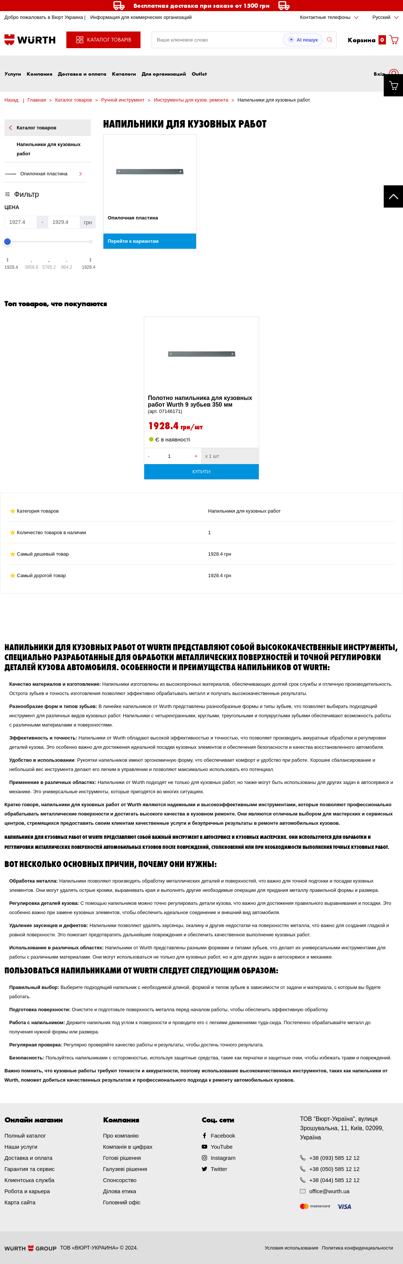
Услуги (12, 73)
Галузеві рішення (125, 1169)
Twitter (219, 1169)
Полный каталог (25, 1135)
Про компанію (121, 1135)
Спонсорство (119, 1180)
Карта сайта (20, 1202)
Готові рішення (122, 1158)
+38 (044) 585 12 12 (334, 1180)
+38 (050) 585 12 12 (334, 1169)
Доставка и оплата (82, 73)
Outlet (199, 73)
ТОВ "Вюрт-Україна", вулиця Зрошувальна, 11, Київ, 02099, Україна (342, 1128)
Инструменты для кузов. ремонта (191, 100)
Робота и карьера (27, 1191)
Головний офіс (122, 1202)
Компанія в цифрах (127, 1147)
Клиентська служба (29, 1180)
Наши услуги (20, 1147)
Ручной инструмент (123, 100)
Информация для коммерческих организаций (140, 17)
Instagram (223, 1158)
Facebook (223, 1135)
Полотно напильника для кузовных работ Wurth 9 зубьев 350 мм (201, 405)
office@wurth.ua (329, 1191)
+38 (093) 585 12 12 (334, 1158)
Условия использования (291, 1248)
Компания (39, 73)
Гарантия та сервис (29, 1169)
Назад (11, 100)
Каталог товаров (73, 100)
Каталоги (124, 73)
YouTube (222, 1147)
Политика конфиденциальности (357, 1248)
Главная (36, 100)
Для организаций (164, 73)
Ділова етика (119, 1191)
